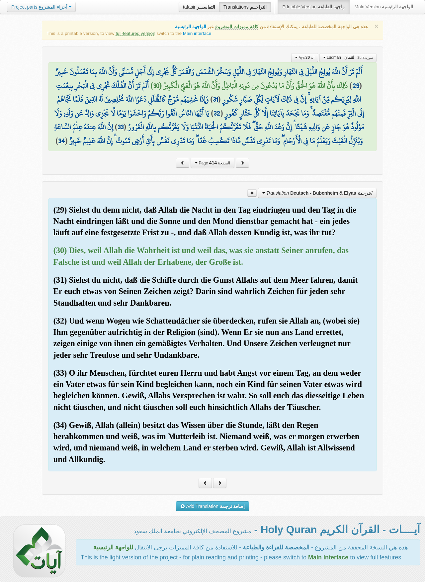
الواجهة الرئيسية (190, 26)
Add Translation (212, 506)
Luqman (348, 57)
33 (121, 127)
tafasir (199, 7)
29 (355, 85)
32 (216, 113)
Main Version (384, 6)
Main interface (197, 33)
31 (215, 99)
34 (61, 141)
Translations (245, 7)
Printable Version (314, 6)
